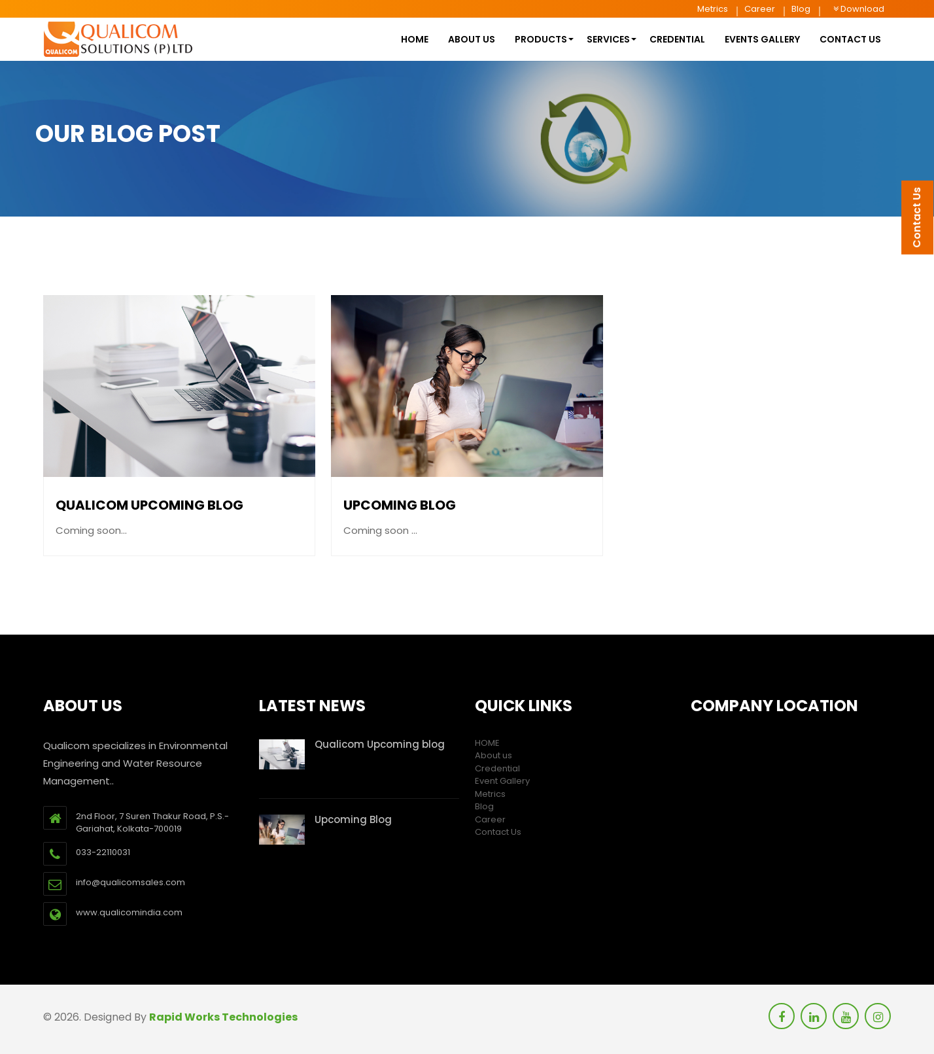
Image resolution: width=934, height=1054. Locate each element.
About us (471, 39)
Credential (677, 39)
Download (858, 9)
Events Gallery (762, 39)
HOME (414, 39)
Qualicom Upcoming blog (149, 505)
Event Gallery (502, 781)
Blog (800, 9)
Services (608, 39)
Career (759, 9)
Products (541, 39)
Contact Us (498, 832)
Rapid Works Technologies (223, 1017)
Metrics (712, 9)
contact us (850, 39)
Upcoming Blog (399, 505)
